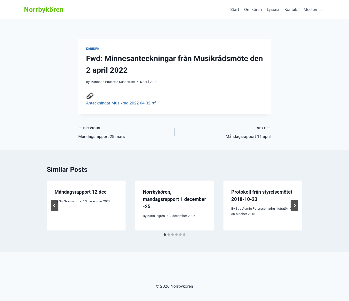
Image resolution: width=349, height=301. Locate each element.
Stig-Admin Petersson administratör (262, 208)
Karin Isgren (156, 216)
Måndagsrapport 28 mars (124, 132)
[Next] (294, 205)
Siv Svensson (68, 201)
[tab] (165, 234)
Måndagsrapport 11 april (225, 132)
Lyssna (273, 9)
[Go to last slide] (54, 205)
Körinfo (92, 48)
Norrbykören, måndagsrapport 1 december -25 (174, 199)
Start (234, 9)
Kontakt (291, 9)
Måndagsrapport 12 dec (81, 192)
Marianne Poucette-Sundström (112, 82)
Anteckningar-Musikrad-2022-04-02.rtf (121, 98)
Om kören (253, 9)
